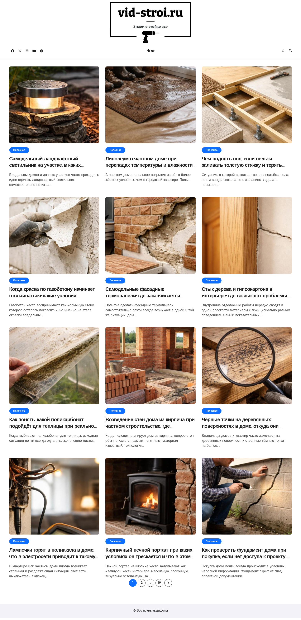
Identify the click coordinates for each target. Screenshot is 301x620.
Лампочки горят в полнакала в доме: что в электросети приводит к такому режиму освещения (53, 559)
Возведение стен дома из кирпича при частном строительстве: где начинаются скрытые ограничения (147, 428)
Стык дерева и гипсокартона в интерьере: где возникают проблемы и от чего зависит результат (246, 297)
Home (150, 50)
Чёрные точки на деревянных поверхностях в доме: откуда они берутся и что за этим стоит (242, 428)
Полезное (19, 150)
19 (159, 585)
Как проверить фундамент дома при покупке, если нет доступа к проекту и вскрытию (246, 559)
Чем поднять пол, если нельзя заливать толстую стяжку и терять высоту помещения (244, 166)
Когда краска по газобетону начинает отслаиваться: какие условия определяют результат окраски (54, 297)
